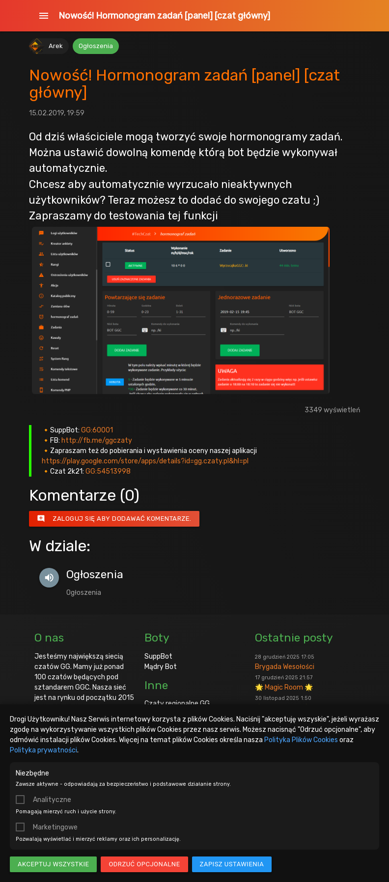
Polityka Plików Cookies (301, 740)
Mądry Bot (160, 667)
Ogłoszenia (96, 46)
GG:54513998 (108, 471)
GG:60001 (97, 430)
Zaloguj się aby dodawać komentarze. (114, 519)
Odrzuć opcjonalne (144, 864)
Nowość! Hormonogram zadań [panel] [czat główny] (164, 15)
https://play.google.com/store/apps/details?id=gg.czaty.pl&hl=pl (145, 461)
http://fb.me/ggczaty (96, 440)
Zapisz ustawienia (232, 864)
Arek (56, 46)
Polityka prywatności (43, 750)
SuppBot (158, 656)
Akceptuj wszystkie (53, 864)
